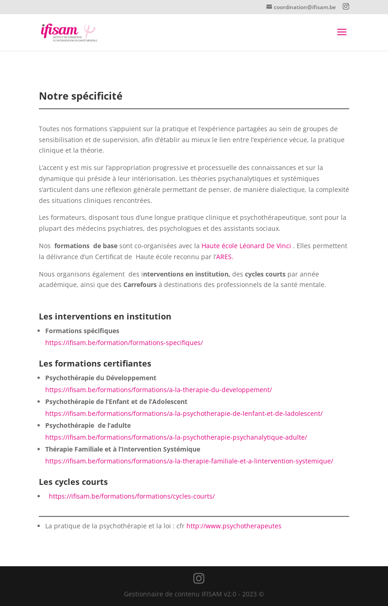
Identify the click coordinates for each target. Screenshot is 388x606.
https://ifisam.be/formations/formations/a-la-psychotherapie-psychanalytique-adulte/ (176, 437)
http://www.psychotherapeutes (234, 525)
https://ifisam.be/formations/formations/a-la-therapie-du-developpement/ (158, 389)
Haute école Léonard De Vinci (247, 245)
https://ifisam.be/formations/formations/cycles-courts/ (132, 496)
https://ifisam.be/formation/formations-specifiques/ (124, 342)
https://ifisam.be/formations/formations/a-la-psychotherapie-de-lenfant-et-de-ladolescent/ (184, 413)
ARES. (225, 256)
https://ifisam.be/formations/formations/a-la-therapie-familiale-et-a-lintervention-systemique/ (189, 461)
